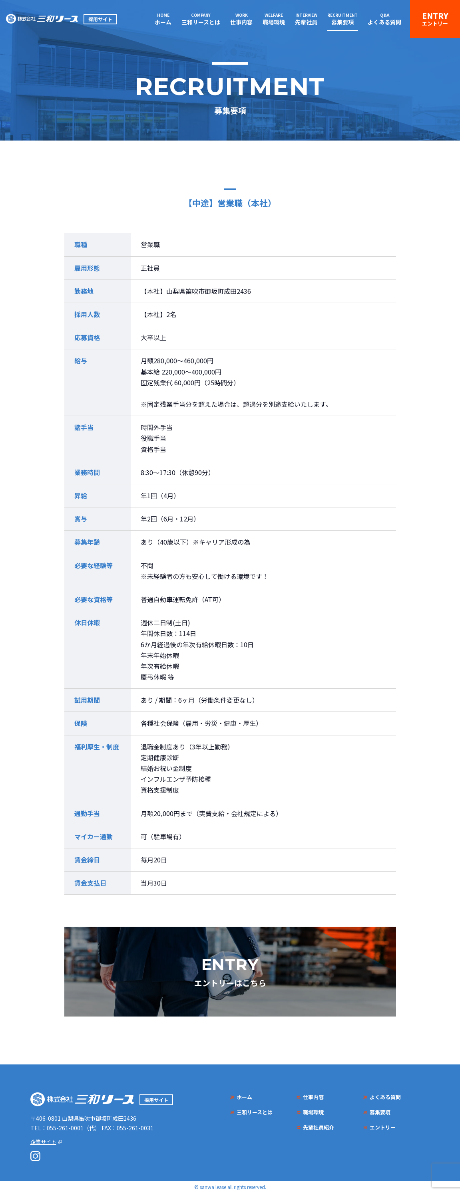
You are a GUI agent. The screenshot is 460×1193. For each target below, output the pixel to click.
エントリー (435, 23)
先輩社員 (306, 22)
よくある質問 (384, 22)
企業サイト (43, 1141)
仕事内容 (241, 22)
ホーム (163, 22)
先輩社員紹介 (318, 1127)
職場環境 (274, 22)
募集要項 (342, 22)
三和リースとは (200, 22)
